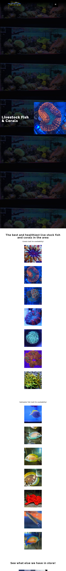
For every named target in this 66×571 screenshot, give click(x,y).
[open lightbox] (33, 254)
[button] (55, 4)
